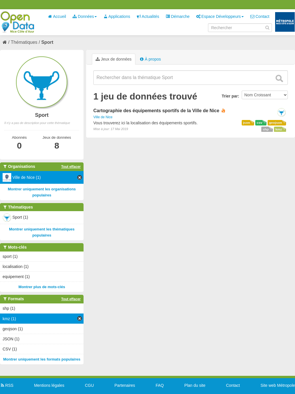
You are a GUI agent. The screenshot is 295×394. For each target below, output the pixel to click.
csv (259, 123)
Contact (259, 16)
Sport (47, 42)
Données (85, 16)
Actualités (148, 16)
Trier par (230, 96)
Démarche (178, 16)
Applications (116, 16)
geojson (275, 123)
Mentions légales (49, 385)
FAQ (160, 385)
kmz (278, 129)
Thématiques (24, 42)
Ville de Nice (102, 117)
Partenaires (124, 385)
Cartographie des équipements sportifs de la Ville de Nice (156, 110)
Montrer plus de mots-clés (41, 287)
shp (266, 129)
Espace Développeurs (220, 16)
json (246, 123)
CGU (89, 385)
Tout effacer (71, 167)
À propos (150, 59)
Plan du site (194, 385)
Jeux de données (114, 59)
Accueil (57, 16)
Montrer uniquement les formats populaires (41, 359)
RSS (7, 385)
